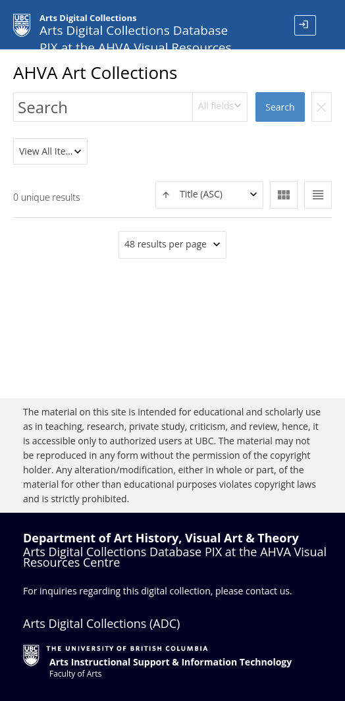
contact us (268, 590)
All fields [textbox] (216, 105)
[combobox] (220, 107)
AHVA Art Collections (95, 72)
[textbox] (209, 194)
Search (279, 107)
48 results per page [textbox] (165, 244)
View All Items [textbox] (48, 151)
